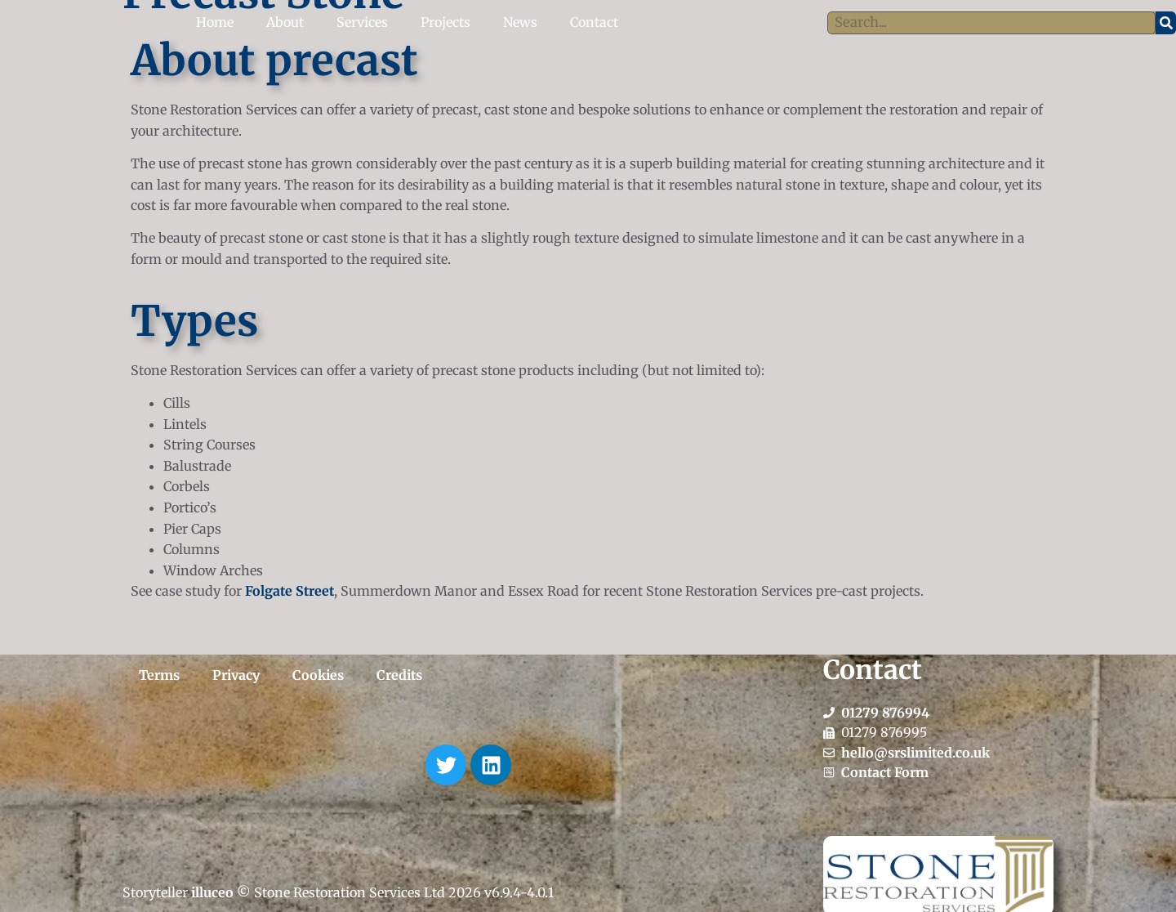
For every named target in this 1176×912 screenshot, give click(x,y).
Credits (399, 675)
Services (362, 22)
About (285, 22)
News (520, 22)
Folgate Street (289, 591)
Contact (594, 22)
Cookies (318, 675)
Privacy (236, 675)
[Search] (1166, 22)
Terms (159, 675)
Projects (445, 22)
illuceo (212, 892)
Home (215, 22)
